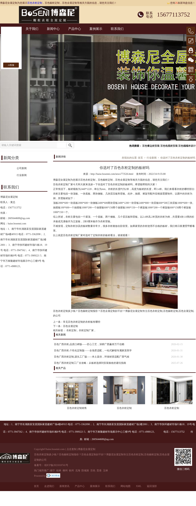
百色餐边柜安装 (151, 146)
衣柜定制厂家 (86, 330)
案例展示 (95, 29)
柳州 (65, 470)
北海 (77, 470)
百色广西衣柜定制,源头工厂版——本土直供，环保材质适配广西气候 (91, 356)
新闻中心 (53, 29)
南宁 (52, 470)
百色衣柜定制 (34, 3)
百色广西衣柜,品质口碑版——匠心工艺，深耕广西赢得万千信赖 (89, 344)
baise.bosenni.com (17, 223)
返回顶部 (152, 486)
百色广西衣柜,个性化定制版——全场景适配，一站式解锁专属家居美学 (93, 350)
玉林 (105, 470)
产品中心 (74, 29)
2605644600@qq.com (19, 218)
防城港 (85, 470)
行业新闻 (152, 157)
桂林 (58, 470)
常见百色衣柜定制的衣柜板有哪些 (81, 322)
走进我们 (49, 486)
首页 (140, 157)
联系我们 (117, 29)
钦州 (71, 470)
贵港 (99, 470)
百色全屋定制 (70, 326)
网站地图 (125, 486)
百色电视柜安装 (169, 146)
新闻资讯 (64, 486)
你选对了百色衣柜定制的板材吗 (177, 157)
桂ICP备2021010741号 (56, 465)
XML (138, 486)
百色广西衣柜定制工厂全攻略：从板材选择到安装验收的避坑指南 (90, 363)
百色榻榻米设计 (187, 146)
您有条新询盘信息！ (181, 3)
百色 (92, 470)
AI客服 (11, 65)
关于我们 (32, 29)
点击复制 (72, 449)
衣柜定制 (71, 330)
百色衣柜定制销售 (77, 408)
